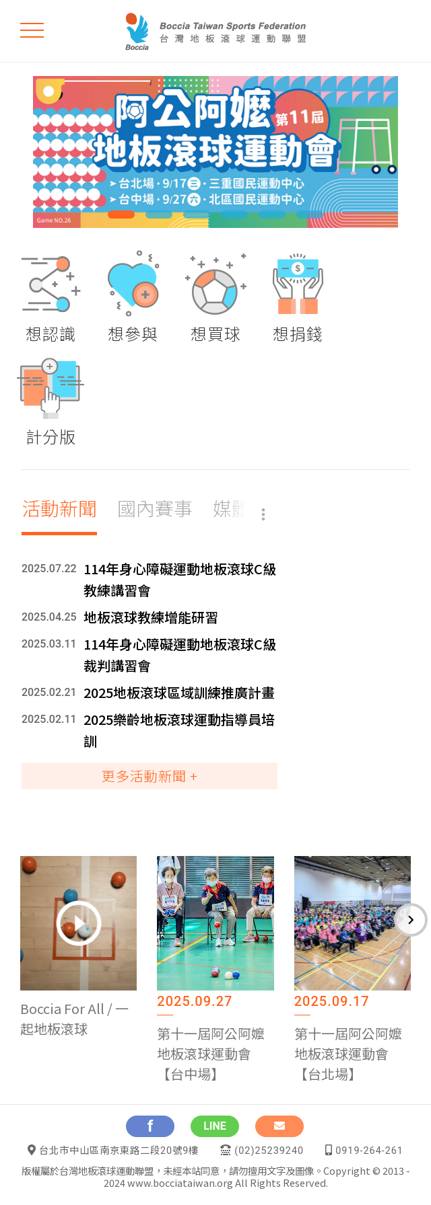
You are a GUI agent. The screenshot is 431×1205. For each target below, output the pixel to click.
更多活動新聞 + (150, 775)
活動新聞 (59, 507)
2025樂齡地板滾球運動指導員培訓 (179, 729)
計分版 (51, 436)
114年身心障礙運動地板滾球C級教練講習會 (180, 579)
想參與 (133, 333)
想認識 (51, 333)
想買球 (216, 333)
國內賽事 (155, 507)
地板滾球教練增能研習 (151, 617)
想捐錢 (298, 333)
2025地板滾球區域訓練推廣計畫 (179, 692)
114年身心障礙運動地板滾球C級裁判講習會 (180, 654)
